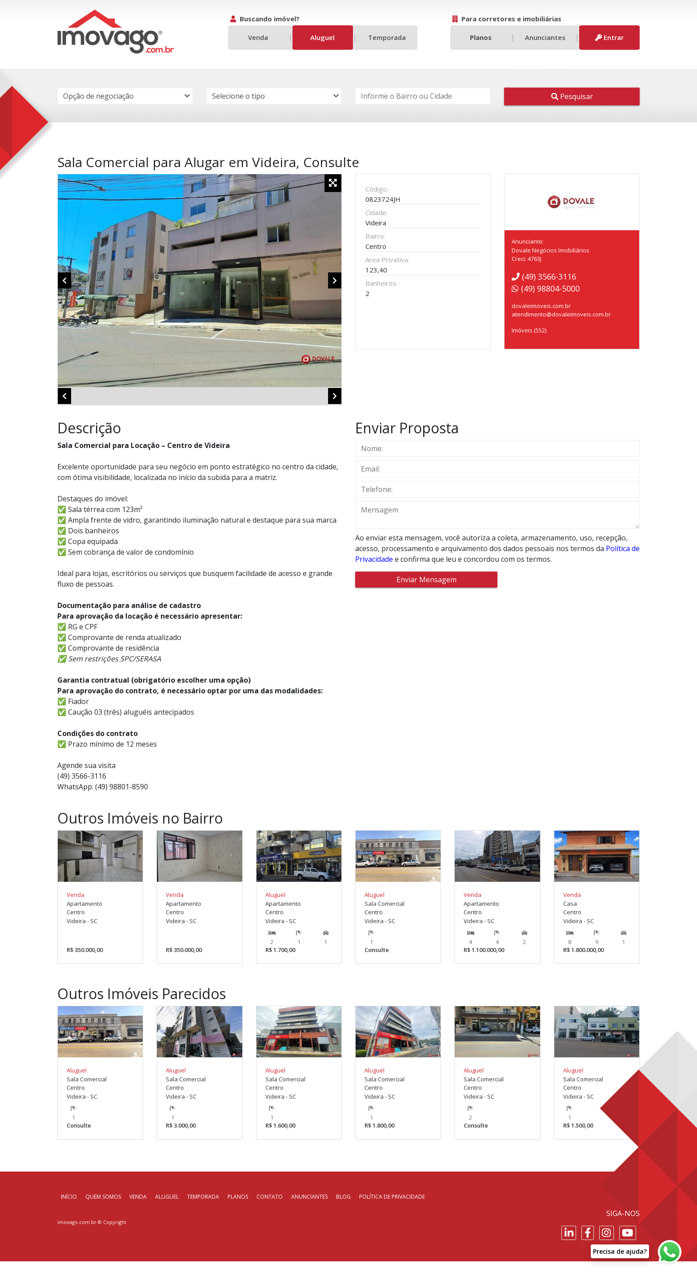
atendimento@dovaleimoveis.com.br (561, 314)
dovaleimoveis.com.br (541, 306)
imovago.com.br (76, 1244)
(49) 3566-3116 (544, 276)
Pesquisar (572, 96)
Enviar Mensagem (427, 602)
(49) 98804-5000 (546, 288)
